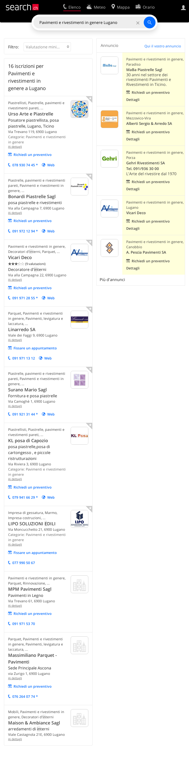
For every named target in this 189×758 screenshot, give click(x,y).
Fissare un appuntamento (35, 348)
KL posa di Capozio (28, 440)
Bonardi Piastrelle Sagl (32, 196)
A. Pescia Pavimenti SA (146, 252)
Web (51, 165)
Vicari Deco (20, 257)
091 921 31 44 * (25, 414)
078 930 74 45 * (25, 165)
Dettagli (133, 99)
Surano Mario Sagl (27, 390)
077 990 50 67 (23, 562)
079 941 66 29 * (25, 497)
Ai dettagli (15, 147)
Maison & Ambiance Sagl (34, 723)
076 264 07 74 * (25, 696)
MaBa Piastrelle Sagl (144, 69)
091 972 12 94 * (25, 231)
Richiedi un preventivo (33, 154)
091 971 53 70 (23, 623)
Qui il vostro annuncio (162, 46)
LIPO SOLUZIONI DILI (32, 524)
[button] (47, 46)
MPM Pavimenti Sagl (29, 589)
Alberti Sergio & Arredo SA (149, 123)
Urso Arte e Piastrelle (30, 114)
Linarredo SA (21, 329)
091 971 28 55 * (25, 298)
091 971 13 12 (23, 358)
